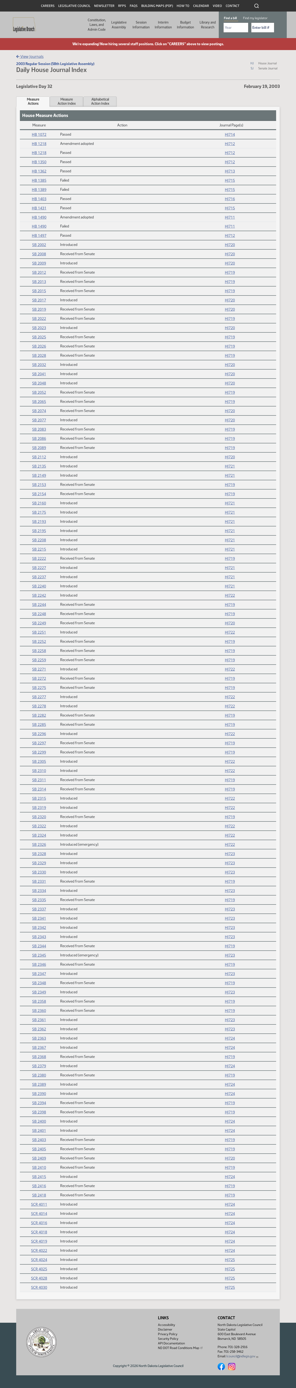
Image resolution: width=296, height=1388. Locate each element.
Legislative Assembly (119, 24)
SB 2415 (39, 1176)
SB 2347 (39, 973)
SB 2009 (39, 263)
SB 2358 (39, 1001)
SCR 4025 (39, 1269)
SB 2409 (39, 1158)
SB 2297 (39, 743)
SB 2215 (39, 549)
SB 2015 (39, 290)
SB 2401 (39, 1130)
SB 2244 (39, 604)
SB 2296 (39, 733)
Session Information (141, 24)
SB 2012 (39, 272)
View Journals (30, 56)
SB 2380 (39, 1075)
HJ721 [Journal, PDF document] (230, 466)
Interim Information (163, 24)
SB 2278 (39, 706)
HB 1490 (39, 217)
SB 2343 (39, 936)
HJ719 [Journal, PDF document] (230, 272)
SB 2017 (39, 300)
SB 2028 (39, 355)
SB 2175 (39, 512)
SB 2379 (39, 1066)
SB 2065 (39, 401)
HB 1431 (39, 208)
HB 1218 (39, 143)
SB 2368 (39, 1056)
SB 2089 (39, 447)
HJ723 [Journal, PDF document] (230, 853)
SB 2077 (39, 420)
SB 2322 (39, 826)
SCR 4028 (39, 1278)
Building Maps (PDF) (157, 6)
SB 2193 (39, 521)
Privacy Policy (167, 1334)
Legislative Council (74, 6)
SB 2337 (39, 909)
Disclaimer (165, 1329)
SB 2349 (39, 992)
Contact (232, 6)
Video (217, 6)
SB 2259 (39, 660)
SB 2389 (39, 1084)
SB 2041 (39, 373)
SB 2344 (39, 946)
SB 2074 (39, 410)
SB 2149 (39, 475)
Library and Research (208, 24)
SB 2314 (39, 789)
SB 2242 (39, 595)
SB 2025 (39, 337)
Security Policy (168, 1339)
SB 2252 (39, 641)
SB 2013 (39, 281)
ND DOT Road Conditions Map (180, 1348)
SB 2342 (39, 927)
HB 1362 (39, 171)
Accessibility (166, 1325)
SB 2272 (39, 678)
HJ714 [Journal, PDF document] (230, 134)
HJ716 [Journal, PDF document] (230, 198)
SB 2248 (39, 613)
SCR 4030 (39, 1287)
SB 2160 (39, 503)
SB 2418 (39, 1195)
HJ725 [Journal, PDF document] (230, 1259)
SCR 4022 (39, 1250)
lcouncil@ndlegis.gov (242, 1356)
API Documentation (171, 1343)
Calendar (201, 6)
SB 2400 (39, 1121)
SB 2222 (39, 558)
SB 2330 (39, 872)
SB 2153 (39, 484)
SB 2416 (39, 1185)
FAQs (134, 6)
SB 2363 (39, 1038)
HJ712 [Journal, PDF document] (230, 143)
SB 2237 (39, 576)
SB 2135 (39, 466)
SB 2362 (39, 1029)
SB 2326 (39, 844)
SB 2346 (39, 964)
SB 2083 (39, 429)
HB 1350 (39, 161)
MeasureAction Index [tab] (67, 101)
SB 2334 (39, 890)
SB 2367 (39, 1047)
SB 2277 (39, 696)
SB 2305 (39, 761)
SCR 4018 (39, 1232)
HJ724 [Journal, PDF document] (230, 1038)
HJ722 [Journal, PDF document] (230, 595)
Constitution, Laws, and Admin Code (97, 25)
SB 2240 (39, 586)
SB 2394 (39, 1102)
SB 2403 (39, 1139)
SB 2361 (39, 1019)
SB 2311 (39, 779)
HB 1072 (39, 134)
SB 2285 (39, 724)
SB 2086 (39, 438)
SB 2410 (39, 1167)
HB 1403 (39, 198)
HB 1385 (39, 180)
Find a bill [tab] (230, 18)
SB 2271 (39, 669)
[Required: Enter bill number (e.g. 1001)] (262, 28)
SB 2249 (39, 623)
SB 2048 (39, 383)
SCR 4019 (39, 1241)
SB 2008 (39, 254)
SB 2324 (39, 835)
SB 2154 (39, 493)
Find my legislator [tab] (255, 18)
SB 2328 (39, 853)
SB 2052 (39, 392)
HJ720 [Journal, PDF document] (230, 244)
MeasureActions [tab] (33, 101)
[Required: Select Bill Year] (235, 28)
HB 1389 (39, 189)
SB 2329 (39, 863)
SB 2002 (39, 244)
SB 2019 (39, 309)
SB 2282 (39, 715)
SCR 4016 (39, 1222)
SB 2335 (39, 899)
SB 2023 (39, 327)
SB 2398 (39, 1112)
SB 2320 (39, 816)
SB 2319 (39, 807)
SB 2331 (39, 881)
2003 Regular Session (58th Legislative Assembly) (55, 64)
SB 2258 (39, 650)
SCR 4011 (39, 1204)
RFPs (122, 6)
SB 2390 (39, 1093)
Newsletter (104, 6)
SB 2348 (39, 982)
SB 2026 (39, 346)
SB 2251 (39, 632)
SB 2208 (39, 540)
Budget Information (185, 24)
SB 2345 (39, 955)
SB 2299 (39, 752)
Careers (48, 6)
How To (183, 6)
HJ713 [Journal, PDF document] (230, 171)
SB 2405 (39, 1149)
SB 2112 (39, 457)
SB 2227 (39, 567)
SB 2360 (39, 1010)
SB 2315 (39, 798)
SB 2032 (39, 364)
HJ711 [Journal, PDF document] (230, 217)
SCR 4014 (39, 1213)
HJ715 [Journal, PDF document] (230, 180)
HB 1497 (39, 235)
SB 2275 (39, 687)
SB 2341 (39, 918)
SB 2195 (39, 530)
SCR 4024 (39, 1259)
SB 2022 (39, 318)
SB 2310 (39, 770)
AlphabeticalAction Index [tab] (100, 101)
